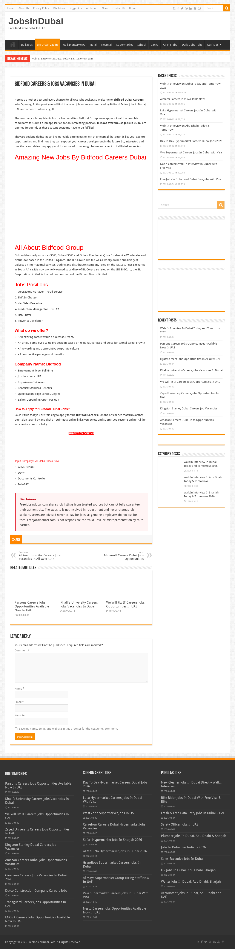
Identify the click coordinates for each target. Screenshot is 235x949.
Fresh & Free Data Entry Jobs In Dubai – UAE (193, 813)
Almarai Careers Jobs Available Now (182, 99)
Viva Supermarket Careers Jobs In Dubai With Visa (191, 152)
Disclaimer (59, 8)
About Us (23, 8)
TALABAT (23, 484)
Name (19, 688)
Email (19, 702)
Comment (22, 650)
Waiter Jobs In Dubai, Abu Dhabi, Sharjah (191, 881)
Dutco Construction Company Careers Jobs (36, 891)
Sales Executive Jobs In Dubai (182, 859)
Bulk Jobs (27, 44)
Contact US (118, 8)
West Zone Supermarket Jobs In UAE (109, 813)
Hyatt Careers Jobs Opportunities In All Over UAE (190, 359)
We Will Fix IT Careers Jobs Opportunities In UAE (125, 604)
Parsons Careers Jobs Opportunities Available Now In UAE (32, 606)
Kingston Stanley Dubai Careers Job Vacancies (188, 408)
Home (10, 8)
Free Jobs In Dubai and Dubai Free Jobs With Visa (190, 179)
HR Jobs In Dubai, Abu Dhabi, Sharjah (188, 870)
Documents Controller (32, 478)
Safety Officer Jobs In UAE (179, 824)
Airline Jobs (170, 44)
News (105, 8)
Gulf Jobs (212, 44)
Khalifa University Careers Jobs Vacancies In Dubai (79, 604)
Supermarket (124, 44)
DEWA (21, 472)
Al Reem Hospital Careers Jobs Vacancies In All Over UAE (41, 555)
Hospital (106, 44)
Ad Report (92, 8)
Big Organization (47, 44)
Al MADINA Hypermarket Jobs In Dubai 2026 (115, 851)
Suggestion (76, 8)
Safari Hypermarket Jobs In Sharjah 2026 (112, 840)
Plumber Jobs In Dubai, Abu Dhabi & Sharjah (193, 836)
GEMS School (26, 466)
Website (20, 715)
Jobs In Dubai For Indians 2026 (183, 847)
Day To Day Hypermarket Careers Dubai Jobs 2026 (191, 141)
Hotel (93, 44)
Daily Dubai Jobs (192, 44)
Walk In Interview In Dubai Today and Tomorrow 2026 (62, 58)
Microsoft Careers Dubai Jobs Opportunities (122, 555)
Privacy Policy (41, 8)
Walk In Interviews (74, 44)
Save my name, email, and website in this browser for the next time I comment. (68, 728)
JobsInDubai (35, 21)
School (141, 44)
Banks (154, 44)
